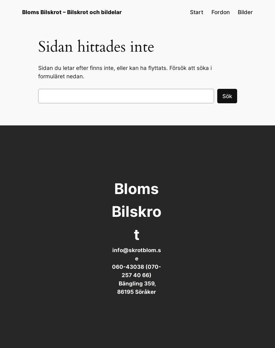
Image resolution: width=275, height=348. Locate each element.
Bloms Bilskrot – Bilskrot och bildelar (72, 12)
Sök (227, 96)
